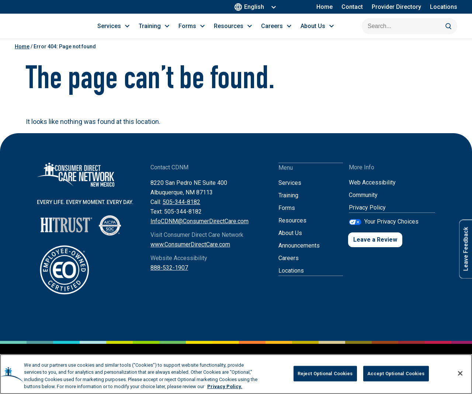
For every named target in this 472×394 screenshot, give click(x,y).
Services (289, 190)
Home (324, 6)
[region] (236, 374)
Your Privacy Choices (391, 229)
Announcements (299, 253)
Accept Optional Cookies (396, 373)
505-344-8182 (181, 210)
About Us (290, 241)
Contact (352, 6)
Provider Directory (396, 6)
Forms (286, 216)
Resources (292, 228)
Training (288, 203)
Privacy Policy (367, 216)
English (250, 6)
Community (363, 203)
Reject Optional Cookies (325, 373)
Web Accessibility (372, 190)
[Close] (460, 373)
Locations (443, 6)
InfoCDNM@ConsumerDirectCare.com (199, 229)
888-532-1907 (169, 276)
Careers (288, 266)
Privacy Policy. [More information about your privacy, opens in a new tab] (224, 386)
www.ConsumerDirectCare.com (190, 252)
